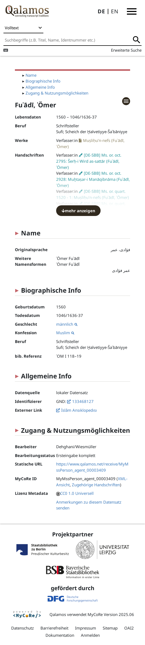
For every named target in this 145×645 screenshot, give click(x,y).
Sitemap (110, 628)
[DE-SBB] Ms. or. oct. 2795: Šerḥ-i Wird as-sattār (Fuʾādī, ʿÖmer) (88, 161)
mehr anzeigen (78, 210)
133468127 (83, 401)
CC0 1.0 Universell (77, 493)
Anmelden (90, 635)
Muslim (65, 332)
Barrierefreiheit (54, 628)
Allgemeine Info (40, 87)
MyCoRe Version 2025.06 (111, 614)
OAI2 (129, 628)
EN (114, 11)
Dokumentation (59, 635)
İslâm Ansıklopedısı (79, 410)
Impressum (85, 628)
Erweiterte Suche (126, 50)
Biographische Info (43, 81)
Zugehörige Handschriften (96, 484)
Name (31, 75)
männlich (66, 324)
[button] (131, 11)
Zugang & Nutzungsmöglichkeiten (57, 93)
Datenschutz (22, 628)
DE (101, 11)
